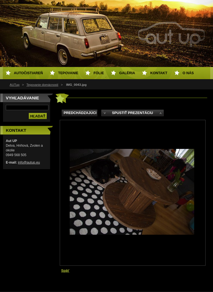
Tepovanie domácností (42, 84)
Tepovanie (68, 73)
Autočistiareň (28, 73)
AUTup (14, 84)
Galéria (127, 73)
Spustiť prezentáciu (132, 113)
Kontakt (158, 73)
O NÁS (188, 73)
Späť (65, 270)
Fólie (98, 73)
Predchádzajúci (80, 113)
